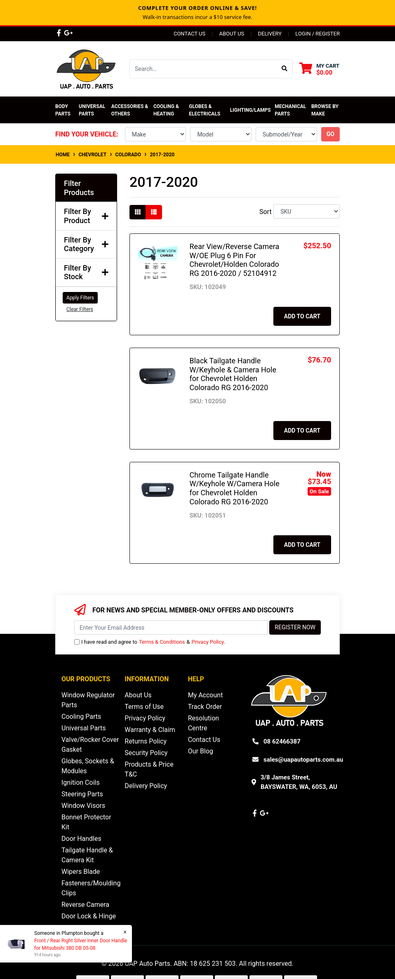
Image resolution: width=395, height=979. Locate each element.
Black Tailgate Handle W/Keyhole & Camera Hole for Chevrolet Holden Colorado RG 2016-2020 (233, 374)
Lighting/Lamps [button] (250, 110)
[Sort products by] (306, 211)
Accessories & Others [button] (130, 110)
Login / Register (317, 34)
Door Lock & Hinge (88, 916)
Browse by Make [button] (325, 110)
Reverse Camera (85, 904)
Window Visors (83, 806)
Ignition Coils (80, 782)
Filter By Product (86, 216)
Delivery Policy (146, 786)
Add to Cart (302, 316)
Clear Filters (79, 309)
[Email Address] (171, 627)
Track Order (205, 707)
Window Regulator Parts (88, 700)
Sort (265, 212)
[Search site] (285, 68)
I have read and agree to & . (150, 642)
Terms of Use (144, 707)
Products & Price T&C (149, 769)
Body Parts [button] (63, 110)
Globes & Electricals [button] (204, 110)
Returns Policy (146, 741)
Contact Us (189, 34)
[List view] (154, 212)
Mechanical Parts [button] (291, 110)
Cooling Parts (81, 716)
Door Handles (81, 839)
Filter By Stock (86, 272)
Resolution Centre (203, 723)
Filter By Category (86, 244)
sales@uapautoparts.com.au (303, 759)
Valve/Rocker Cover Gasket (90, 744)
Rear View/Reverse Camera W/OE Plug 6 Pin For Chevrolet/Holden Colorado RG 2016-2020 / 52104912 (235, 260)
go (330, 134)
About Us (231, 34)
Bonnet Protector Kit (86, 822)
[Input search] (203, 68)
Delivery (270, 34)
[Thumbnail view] (137, 212)
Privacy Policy (207, 642)
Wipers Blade (80, 871)
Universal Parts (92, 110)
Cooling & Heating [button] (166, 110)
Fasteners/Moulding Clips (90, 888)
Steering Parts (82, 794)
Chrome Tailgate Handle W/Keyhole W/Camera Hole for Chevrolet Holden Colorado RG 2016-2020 (235, 488)
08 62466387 (282, 741)
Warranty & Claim (150, 730)
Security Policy (146, 753)
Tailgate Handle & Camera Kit (87, 855)
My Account (205, 695)
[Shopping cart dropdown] (319, 69)
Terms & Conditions (162, 642)
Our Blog (200, 751)
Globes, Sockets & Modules (87, 766)
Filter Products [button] (79, 188)
